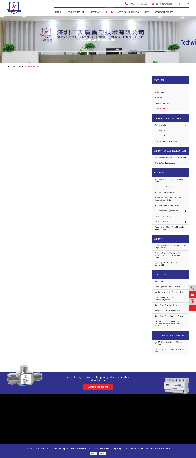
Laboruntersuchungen (163, 103)
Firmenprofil (159, 87)
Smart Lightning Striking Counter (167, 287)
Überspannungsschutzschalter (166, 141)
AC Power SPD (161, 125)
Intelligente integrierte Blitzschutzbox (169, 292)
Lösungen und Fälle (76, 12)
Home (12, 67)
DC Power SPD (161, 130)
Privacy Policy (163, 448)
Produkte (58, 12)
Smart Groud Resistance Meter (166, 305)
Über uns (109, 12)
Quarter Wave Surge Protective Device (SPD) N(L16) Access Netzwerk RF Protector (169, 255)
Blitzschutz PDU (161, 136)
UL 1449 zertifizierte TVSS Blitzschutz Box (169, 351)
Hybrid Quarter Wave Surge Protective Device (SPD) (169, 264)
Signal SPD (159, 172)
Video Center (160, 92)
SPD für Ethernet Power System (167, 205)
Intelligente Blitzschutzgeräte (164, 276)
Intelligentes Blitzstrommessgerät (167, 311)
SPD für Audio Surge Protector (166, 187)
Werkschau (159, 98)
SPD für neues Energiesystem (170, 151)
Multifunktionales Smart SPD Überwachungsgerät (166, 299)
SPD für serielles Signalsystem (166, 211)
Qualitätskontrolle (33, 67)
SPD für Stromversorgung (168, 118)
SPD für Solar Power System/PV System (170, 158)
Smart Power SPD (161, 281)
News (146, 12)
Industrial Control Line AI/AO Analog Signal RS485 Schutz (169, 199)
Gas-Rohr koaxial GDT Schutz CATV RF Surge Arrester (170, 247)
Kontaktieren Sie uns (163, 12)
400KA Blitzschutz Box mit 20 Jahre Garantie (168, 343)
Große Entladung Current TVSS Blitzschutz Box (169, 337)
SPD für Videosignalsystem (165, 192)
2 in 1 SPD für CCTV (163, 216)
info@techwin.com (162, 3)
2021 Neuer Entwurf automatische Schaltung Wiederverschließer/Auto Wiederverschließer (168, 324)
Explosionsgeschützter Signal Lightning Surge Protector (170, 228)
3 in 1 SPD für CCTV (163, 222)
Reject (93, 453)
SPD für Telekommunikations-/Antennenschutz (171, 240)
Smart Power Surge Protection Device (169, 316)
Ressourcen (95, 12)
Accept (102, 453)
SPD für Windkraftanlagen (165, 163)
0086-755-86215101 (136, 3)
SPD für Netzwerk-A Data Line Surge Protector (169, 180)
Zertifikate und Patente (128, 12)
